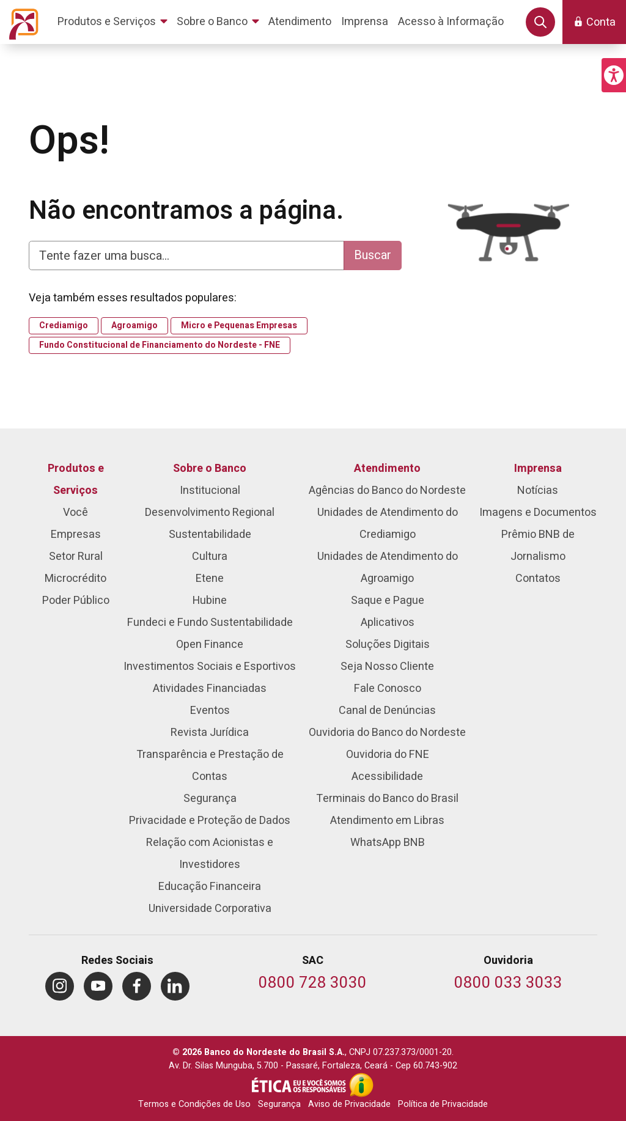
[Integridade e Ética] (300, 1085)
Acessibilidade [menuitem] (387, 776)
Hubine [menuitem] (210, 600)
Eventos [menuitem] (210, 710)
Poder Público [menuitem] (75, 600)
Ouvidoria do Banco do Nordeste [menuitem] (387, 732)
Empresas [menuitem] (76, 534)
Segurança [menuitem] (210, 798)
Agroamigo (134, 326)
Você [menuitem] (75, 512)
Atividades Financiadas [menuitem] (210, 688)
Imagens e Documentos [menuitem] (538, 512)
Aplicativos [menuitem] (387, 622)
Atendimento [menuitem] (387, 468)
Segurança (279, 1104)
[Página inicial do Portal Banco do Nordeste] (21, 22)
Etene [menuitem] (210, 578)
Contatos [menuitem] (538, 578)
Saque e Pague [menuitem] (387, 600)
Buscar (372, 255)
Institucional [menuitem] (210, 490)
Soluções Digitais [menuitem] (387, 644)
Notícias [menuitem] (537, 490)
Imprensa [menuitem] (538, 468)
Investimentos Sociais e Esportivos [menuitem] (209, 666)
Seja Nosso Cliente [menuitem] (387, 666)
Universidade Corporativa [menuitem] (210, 908)
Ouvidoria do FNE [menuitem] (387, 754)
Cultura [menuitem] (209, 556)
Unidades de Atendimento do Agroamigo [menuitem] (387, 567)
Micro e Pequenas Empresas (239, 326)
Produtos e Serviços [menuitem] (76, 479)
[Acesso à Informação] (361, 1085)
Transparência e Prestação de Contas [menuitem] (210, 765)
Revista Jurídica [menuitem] (210, 732)
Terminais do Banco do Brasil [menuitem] (387, 798)
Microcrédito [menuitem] (75, 578)
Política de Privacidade (443, 1104)
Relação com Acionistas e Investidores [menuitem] (209, 853)
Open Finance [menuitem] (209, 644)
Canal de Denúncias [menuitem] (387, 710)
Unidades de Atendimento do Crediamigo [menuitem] (387, 523)
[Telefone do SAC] (313, 984)
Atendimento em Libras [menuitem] (387, 820)
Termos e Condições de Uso (194, 1104)
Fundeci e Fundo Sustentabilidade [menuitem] (210, 622)
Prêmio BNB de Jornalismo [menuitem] (538, 545)
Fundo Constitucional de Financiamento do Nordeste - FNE (159, 345)
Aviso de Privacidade (349, 1104)
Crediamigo (63, 326)
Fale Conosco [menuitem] (387, 688)
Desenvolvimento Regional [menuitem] (209, 512)
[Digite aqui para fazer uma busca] (186, 255)
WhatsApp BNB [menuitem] (387, 842)
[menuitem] (114, 22)
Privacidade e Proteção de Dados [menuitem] (209, 820)
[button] (614, 75)
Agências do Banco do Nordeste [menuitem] (387, 490)
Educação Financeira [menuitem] (209, 886)
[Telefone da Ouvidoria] (508, 984)
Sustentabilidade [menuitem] (210, 534)
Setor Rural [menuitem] (76, 556)
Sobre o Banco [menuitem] (209, 468)
